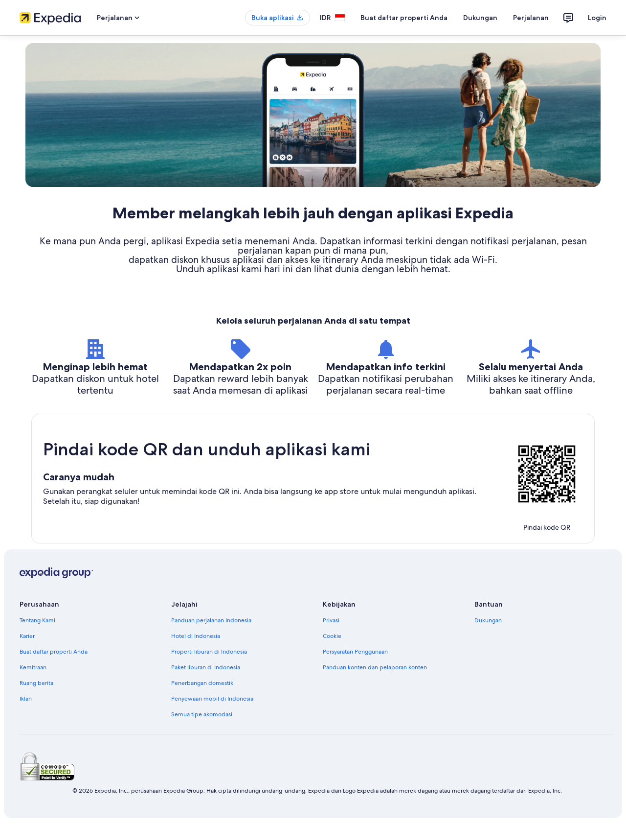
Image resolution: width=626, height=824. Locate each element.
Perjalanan (531, 17)
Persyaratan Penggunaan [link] (355, 652)
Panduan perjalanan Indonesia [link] (211, 620)
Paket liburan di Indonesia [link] (205, 667)
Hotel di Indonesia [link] (195, 636)
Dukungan (480, 17)
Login (597, 17)
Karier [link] (27, 636)
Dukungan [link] (488, 620)
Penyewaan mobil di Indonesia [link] (212, 699)
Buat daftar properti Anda (403, 17)
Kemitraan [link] (33, 667)
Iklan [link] (26, 699)
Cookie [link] (332, 636)
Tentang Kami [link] (37, 620)
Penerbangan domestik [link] (202, 683)
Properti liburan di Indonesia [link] (209, 652)
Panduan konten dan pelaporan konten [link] (375, 667)
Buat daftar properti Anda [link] (54, 652)
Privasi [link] (331, 620)
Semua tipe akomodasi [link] (201, 714)
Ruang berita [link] (36, 683)
